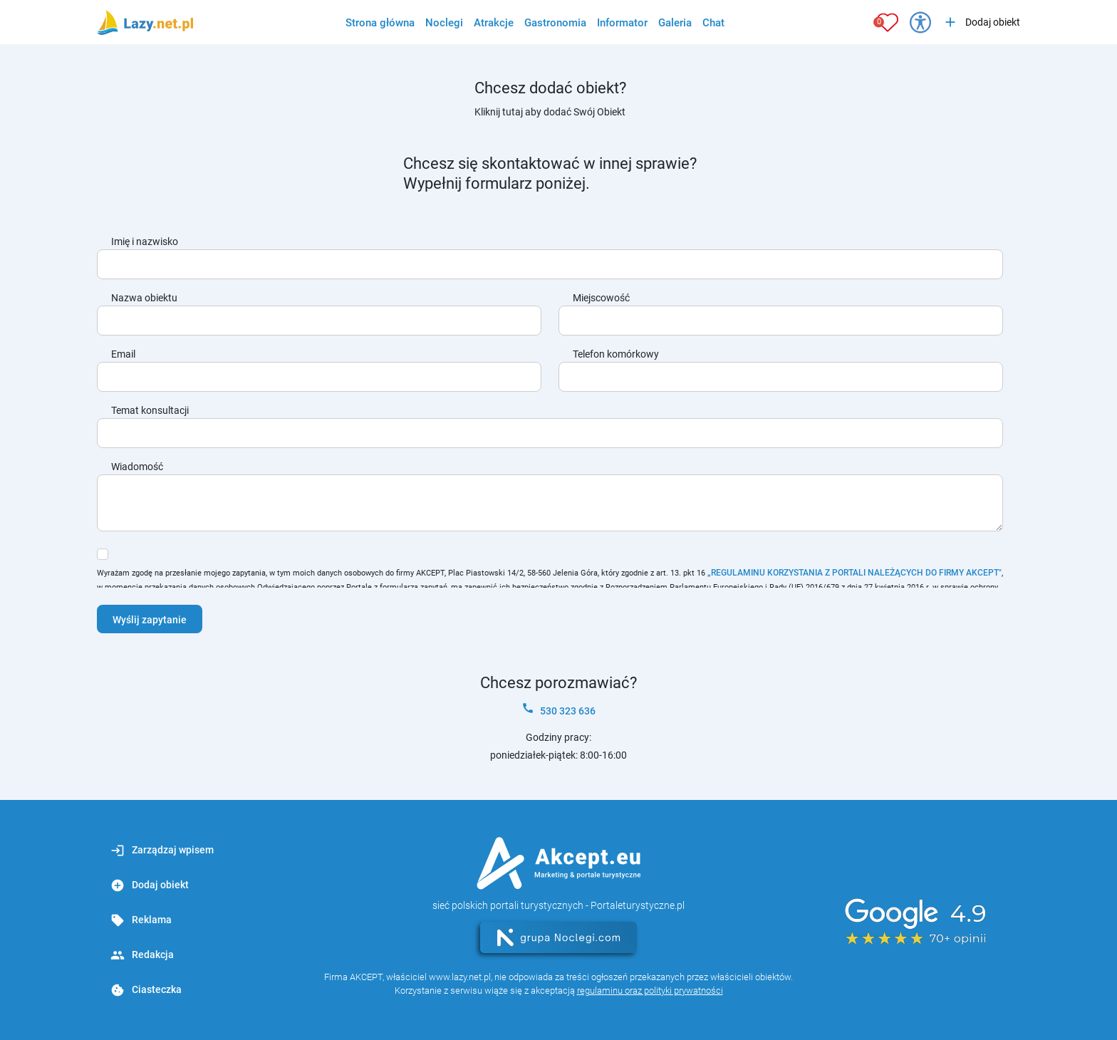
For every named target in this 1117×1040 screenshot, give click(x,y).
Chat (713, 22)
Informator (622, 22)
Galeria (675, 22)
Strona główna (380, 22)
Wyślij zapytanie (150, 619)
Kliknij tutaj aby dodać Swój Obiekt (549, 112)
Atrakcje (494, 22)
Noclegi (444, 22)
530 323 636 (558, 709)
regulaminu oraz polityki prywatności (650, 990)
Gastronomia (555, 22)
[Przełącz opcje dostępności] (920, 22)
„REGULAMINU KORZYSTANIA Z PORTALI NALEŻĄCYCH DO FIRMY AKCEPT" (854, 573)
